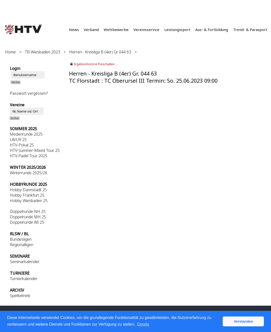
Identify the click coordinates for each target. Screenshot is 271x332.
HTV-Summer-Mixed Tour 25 (35, 150)
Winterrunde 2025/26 (28, 172)
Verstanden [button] (243, 321)
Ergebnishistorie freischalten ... (96, 64)
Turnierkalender (23, 278)
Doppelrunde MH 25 (28, 217)
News (74, 29)
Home (10, 52)
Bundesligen (21, 239)
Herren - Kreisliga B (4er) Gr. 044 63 (100, 52)
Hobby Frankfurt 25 (27, 195)
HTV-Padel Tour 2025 (28, 155)
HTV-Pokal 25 (22, 145)
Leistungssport (177, 29)
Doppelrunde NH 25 (28, 211)
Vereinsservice (146, 29)
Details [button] (143, 324)
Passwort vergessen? (29, 93)
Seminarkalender (24, 261)
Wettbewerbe (116, 29)
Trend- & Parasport (250, 29)
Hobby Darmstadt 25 (28, 189)
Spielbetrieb (20, 295)
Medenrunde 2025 (26, 134)
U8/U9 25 (18, 139)
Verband (91, 29)
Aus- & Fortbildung (211, 29)
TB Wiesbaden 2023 (42, 52)
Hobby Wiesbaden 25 (29, 200)
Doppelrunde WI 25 (27, 222)
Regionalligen (21, 244)
